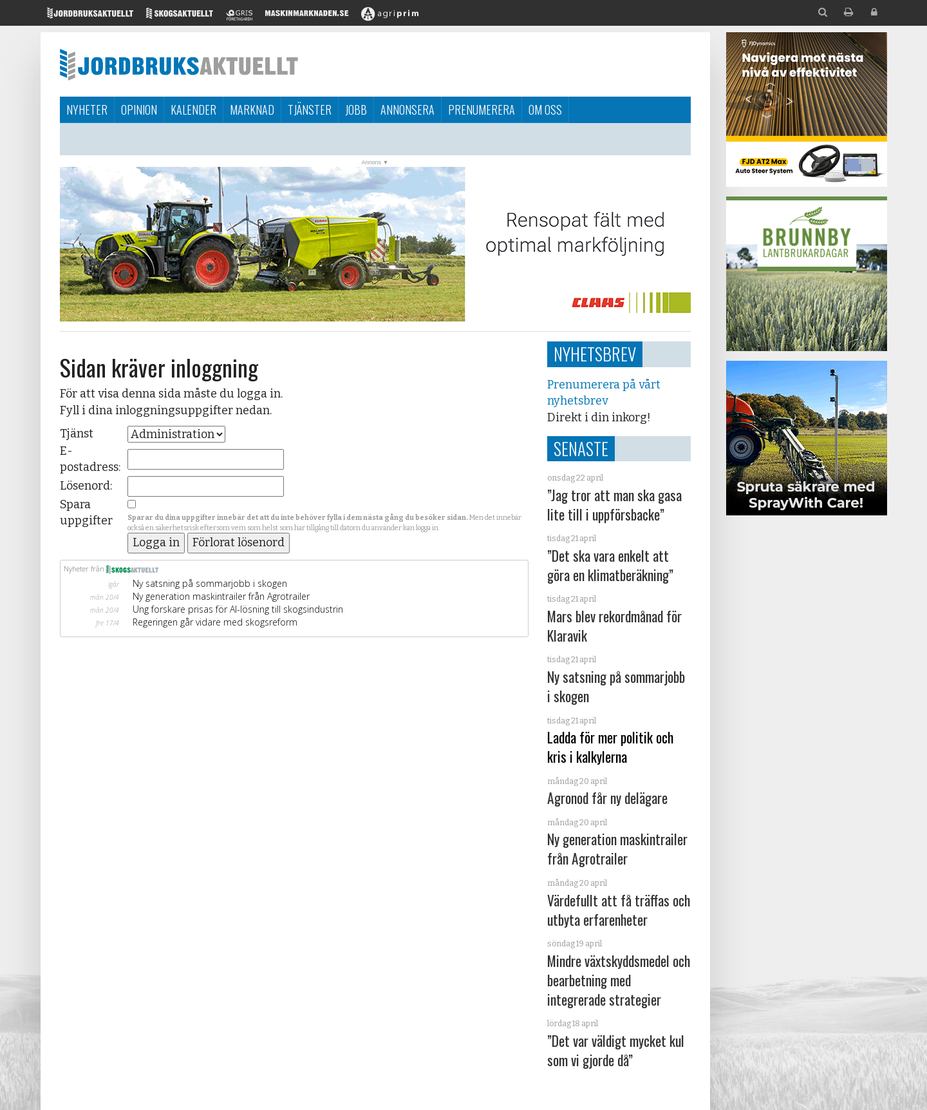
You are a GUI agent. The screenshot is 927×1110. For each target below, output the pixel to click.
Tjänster (310, 109)
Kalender (193, 109)
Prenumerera (481, 109)
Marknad (252, 109)
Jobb (356, 109)
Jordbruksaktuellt (179, 64)
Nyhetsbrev (595, 354)
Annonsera (407, 109)
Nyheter (87, 109)
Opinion (139, 109)
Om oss (545, 109)
